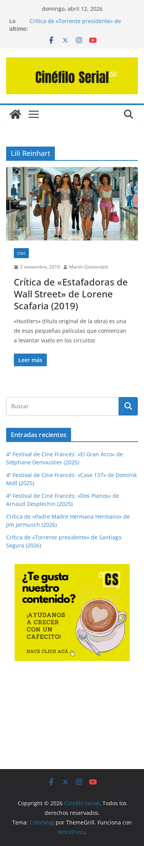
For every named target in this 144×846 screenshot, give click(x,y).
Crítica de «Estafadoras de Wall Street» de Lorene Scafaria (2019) (71, 293)
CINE (21, 253)
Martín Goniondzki (88, 267)
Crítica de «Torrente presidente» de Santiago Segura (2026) (75, 24)
